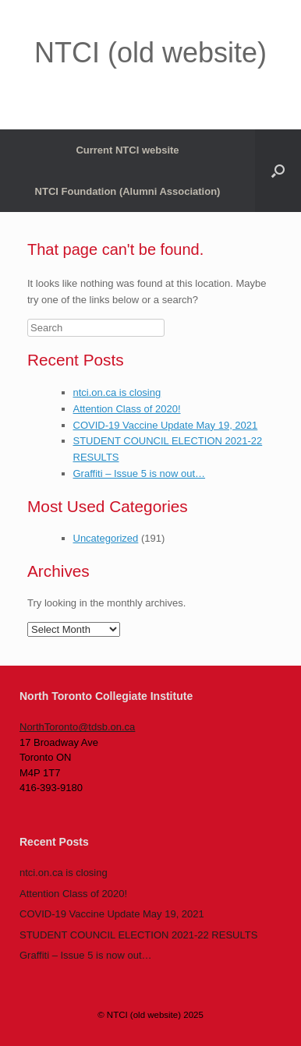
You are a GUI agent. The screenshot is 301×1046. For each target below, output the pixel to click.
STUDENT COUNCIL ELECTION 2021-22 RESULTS (138, 935)
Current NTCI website (127, 150)
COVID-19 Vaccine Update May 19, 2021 (165, 425)
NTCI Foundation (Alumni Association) (128, 191)
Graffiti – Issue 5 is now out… (139, 473)
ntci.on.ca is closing (117, 392)
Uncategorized (106, 538)
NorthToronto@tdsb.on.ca (77, 727)
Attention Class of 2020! (127, 409)
